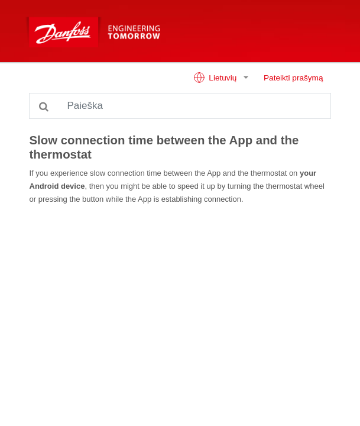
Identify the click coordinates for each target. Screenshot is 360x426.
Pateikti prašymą (293, 77)
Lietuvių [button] (216, 77)
